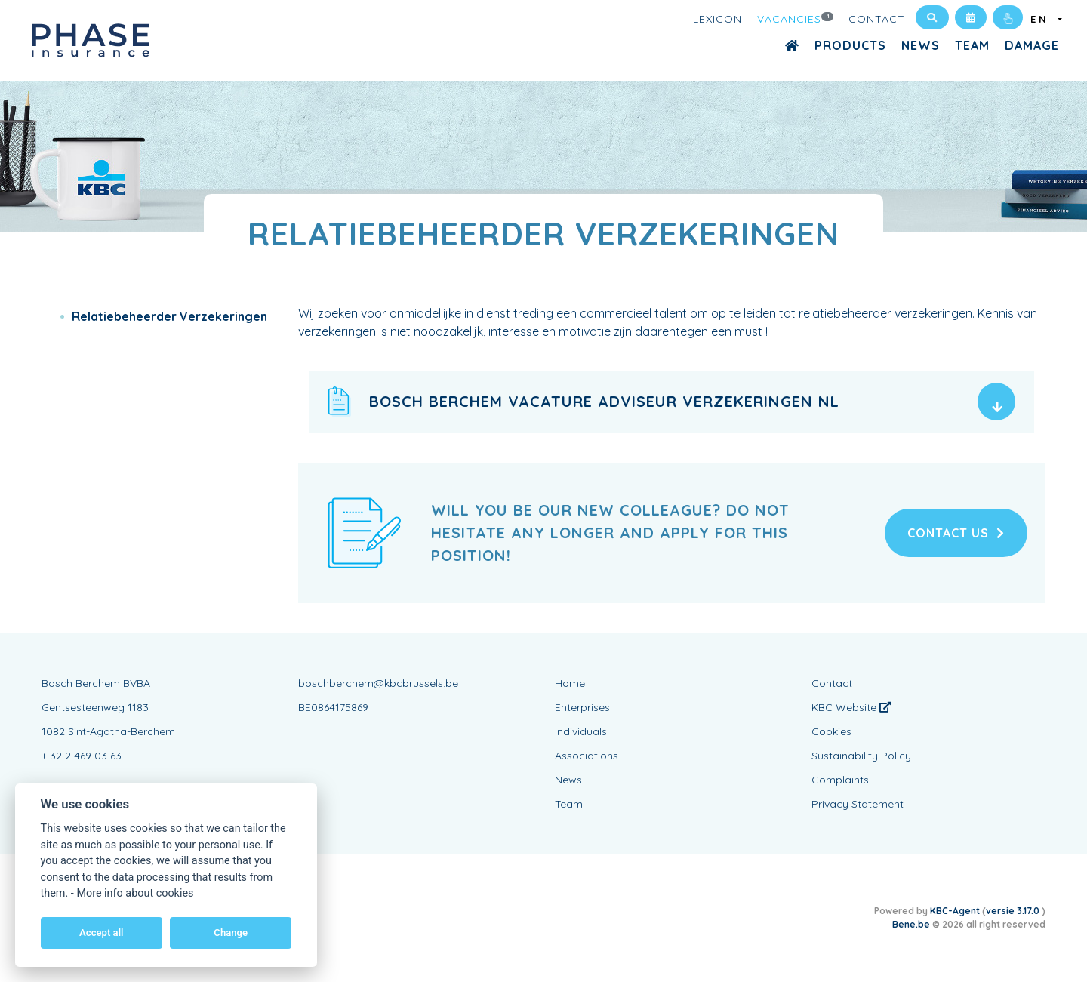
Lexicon (717, 19)
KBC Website (851, 707)
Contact (876, 19)
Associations (586, 755)
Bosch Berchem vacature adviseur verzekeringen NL (604, 401)
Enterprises (582, 707)
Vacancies (795, 18)
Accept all (101, 932)
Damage (1032, 45)
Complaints (840, 780)
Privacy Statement (857, 804)
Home (570, 683)
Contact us (956, 532)
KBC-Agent (955, 910)
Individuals (581, 731)
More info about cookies (134, 893)
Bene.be (911, 924)
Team (972, 45)
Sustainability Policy (861, 755)
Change (231, 932)
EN (1042, 19)
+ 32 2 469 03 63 (82, 755)
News (920, 45)
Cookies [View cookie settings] (831, 731)
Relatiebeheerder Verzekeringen (169, 316)
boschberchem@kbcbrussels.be (378, 683)
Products (850, 45)
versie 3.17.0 (1014, 910)
